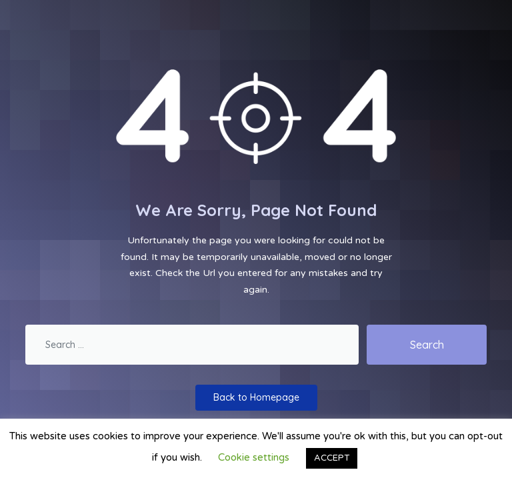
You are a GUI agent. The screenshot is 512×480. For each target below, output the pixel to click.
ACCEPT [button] (331, 458)
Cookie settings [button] (253, 457)
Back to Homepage (256, 397)
